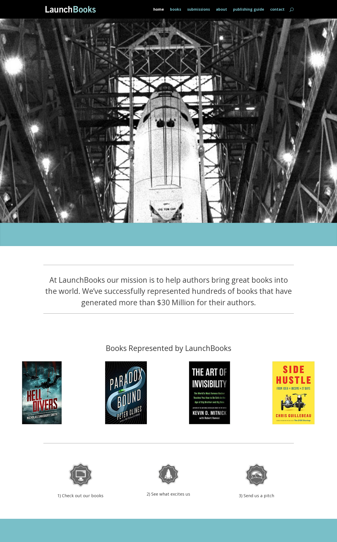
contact (277, 10)
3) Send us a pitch (256, 495)
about (221, 10)
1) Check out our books (80, 495)
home (158, 10)
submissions (198, 10)
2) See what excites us (168, 494)
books (175, 10)
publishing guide (248, 10)
